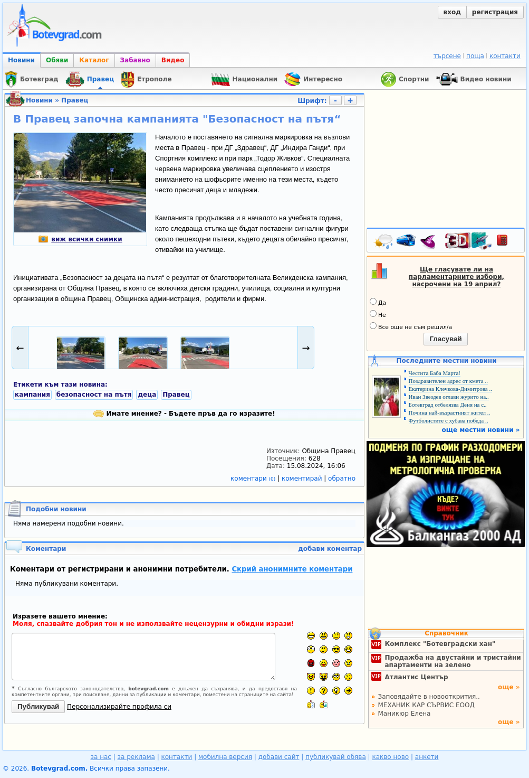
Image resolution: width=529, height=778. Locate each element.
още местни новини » (481, 430)
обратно (341, 478)
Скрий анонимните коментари (292, 569)
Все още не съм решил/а (411, 326)
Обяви (57, 60)
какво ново (390, 757)
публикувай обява (335, 757)
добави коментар (330, 548)
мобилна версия (225, 757)
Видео (173, 60)
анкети (427, 757)
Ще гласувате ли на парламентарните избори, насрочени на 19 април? (456, 277)
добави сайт (279, 757)
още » (509, 687)
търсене (447, 56)
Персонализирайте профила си (119, 706)
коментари (253, 478)
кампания (32, 394)
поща (475, 56)
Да (378, 302)
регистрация (495, 12)
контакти (505, 56)
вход (452, 12)
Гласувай (445, 339)
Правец (74, 100)
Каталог (94, 60)
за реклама (136, 757)
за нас (101, 757)
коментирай (303, 478)
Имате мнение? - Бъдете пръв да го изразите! (184, 413)
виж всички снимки (80, 239)
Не (378, 314)
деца (147, 394)
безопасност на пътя (94, 394)
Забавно (135, 60)
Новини (21, 60)
